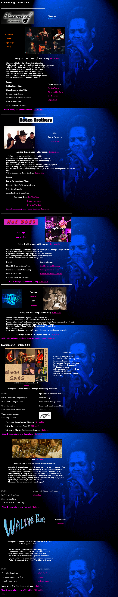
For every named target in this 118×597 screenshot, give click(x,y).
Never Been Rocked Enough (51, 274)
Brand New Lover (34, 201)
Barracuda (54, 58)
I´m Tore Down (34, 197)
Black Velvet (53, 96)
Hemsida (55, 141)
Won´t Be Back (44, 573)
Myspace (55, 334)
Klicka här (43, 282)
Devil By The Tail (34, 205)
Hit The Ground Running (50, 266)
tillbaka (4, 594)
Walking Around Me (45, 581)
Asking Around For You (49, 270)
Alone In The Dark (55, 92)
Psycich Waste (53, 88)
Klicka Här (39, 173)
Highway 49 (52, 100)
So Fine (41, 577)
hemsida (26, 385)
